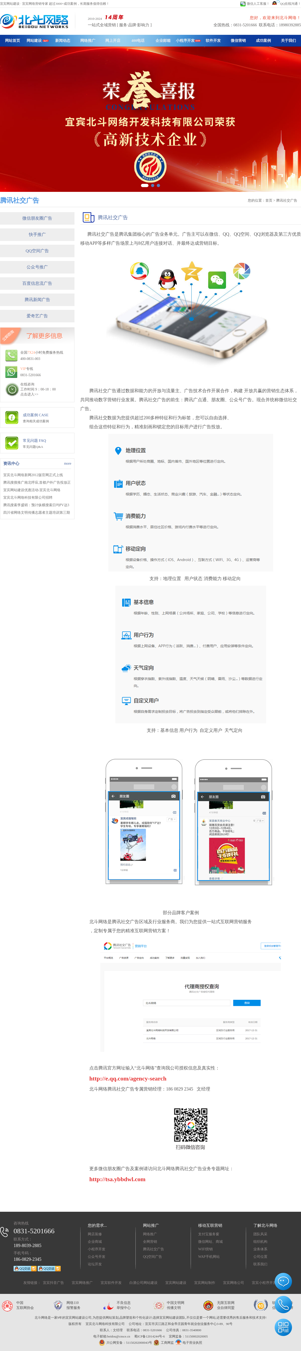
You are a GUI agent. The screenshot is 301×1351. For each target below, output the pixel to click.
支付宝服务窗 (208, 1234)
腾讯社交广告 (153, 1249)
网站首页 (12, 41)
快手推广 (37, 234)
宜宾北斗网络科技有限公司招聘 (27, 497)
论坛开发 (95, 1264)
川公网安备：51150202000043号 (125, 1342)
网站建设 (38, 41)
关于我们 (288, 41)
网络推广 (87, 41)
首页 (268, 200)
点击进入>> (29, 394)
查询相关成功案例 (36, 421)
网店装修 (95, 1234)
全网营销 (150, 1242)
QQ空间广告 (37, 250)
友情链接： (32, 1283)
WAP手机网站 (209, 1257)
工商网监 (163, 1342)
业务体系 (260, 1249)
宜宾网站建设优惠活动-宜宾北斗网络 (32, 490)
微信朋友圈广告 (37, 218)
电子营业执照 (188, 1342)
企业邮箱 (163, 41)
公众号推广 (37, 267)
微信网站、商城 (210, 1242)
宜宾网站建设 (175, 1283)
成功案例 (263, 41)
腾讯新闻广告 (37, 299)
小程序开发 (188, 41)
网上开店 (112, 41)
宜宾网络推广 (82, 1283)
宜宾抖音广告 (53, 1283)
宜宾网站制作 (204, 1283)
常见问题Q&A (33, 447)
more (67, 463)
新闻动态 (62, 41)
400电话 (138, 41)
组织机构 (260, 1242)
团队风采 (260, 1234)
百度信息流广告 (37, 283)
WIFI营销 (205, 1249)
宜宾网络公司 (233, 1283)
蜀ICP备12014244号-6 (149, 1336)
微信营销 (238, 41)
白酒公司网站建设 (143, 1283)
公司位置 (260, 1257)
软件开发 (213, 41)
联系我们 (260, 1264)
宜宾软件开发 (111, 1283)
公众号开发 (96, 1257)
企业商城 (95, 1242)
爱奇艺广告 (37, 316)
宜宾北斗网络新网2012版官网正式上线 (33, 475)
